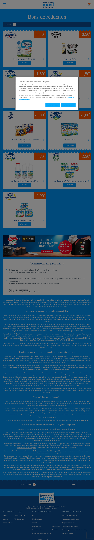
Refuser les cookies (52, 105)
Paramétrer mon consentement (29, 105)
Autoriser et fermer (68, 105)
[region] (47, 93)
